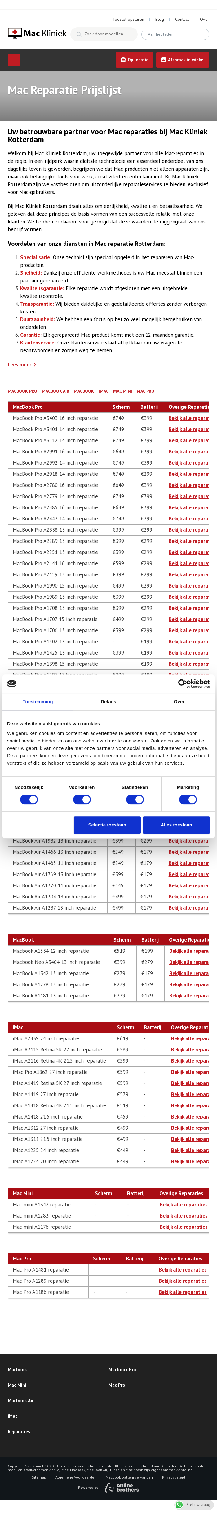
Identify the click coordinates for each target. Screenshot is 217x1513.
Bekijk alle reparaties (193, 418)
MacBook (84, 391)
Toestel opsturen (128, 19)
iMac (103, 391)
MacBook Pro (22, 391)
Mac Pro (145, 391)
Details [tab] (108, 701)
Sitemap (39, 1477)
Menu (14, 60)
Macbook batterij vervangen (129, 1477)
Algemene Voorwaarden (75, 1477)
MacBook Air (55, 391)
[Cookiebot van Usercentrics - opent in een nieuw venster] (183, 683)
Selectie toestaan (107, 824)
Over (204, 19)
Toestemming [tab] (38, 701)
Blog (159, 19)
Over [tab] (179, 701)
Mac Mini (122, 391)
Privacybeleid (173, 1477)
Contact (182, 19)
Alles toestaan (176, 824)
